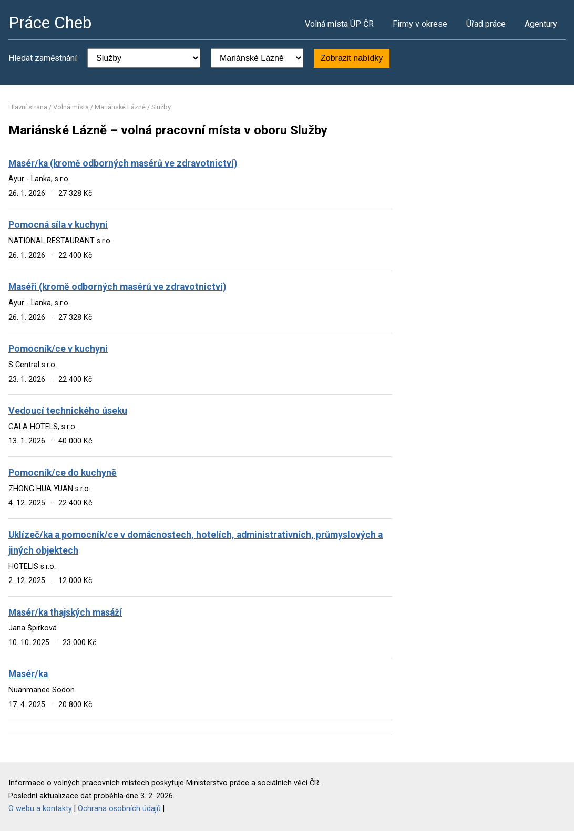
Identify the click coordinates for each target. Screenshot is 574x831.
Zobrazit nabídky (352, 58)
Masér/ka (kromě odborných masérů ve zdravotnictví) (122, 163)
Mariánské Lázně (120, 107)
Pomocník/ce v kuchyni (58, 349)
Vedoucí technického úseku (67, 411)
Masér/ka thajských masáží (65, 612)
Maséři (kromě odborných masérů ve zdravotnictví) (117, 287)
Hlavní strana (27, 107)
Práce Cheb (49, 23)
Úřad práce (486, 24)
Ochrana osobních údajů (119, 808)
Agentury (541, 24)
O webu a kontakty (40, 808)
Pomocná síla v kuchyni (58, 225)
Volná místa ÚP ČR (339, 24)
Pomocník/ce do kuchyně (62, 473)
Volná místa (71, 107)
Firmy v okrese (420, 24)
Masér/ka (28, 674)
